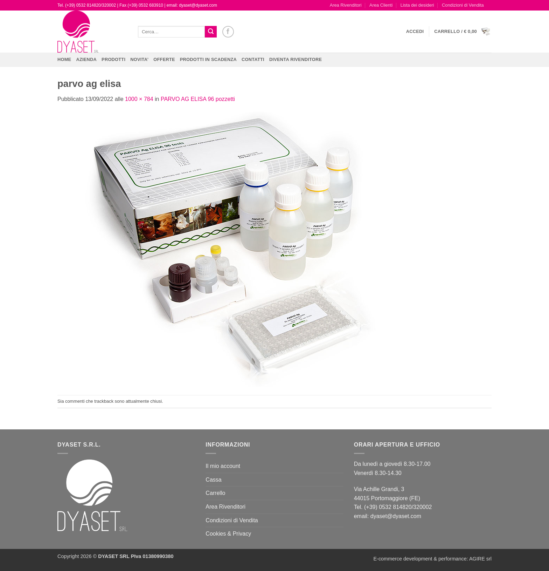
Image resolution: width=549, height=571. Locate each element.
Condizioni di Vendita (463, 5)
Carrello (215, 493)
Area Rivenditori (346, 5)
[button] (415, 32)
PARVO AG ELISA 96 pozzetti (198, 99)
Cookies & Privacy (228, 534)
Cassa (213, 480)
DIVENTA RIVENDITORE (295, 59)
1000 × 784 (139, 99)
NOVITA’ (139, 59)
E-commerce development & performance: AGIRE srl (432, 559)
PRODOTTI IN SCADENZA (208, 59)
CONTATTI (253, 59)
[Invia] (211, 32)
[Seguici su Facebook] (228, 32)
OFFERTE (164, 59)
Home (64, 59)
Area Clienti (380, 5)
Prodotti (113, 59)
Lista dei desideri (417, 5)
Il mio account (223, 466)
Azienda (86, 59)
